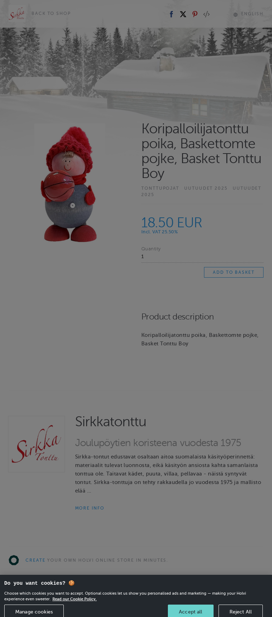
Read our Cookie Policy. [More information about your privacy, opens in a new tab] (74, 603)
